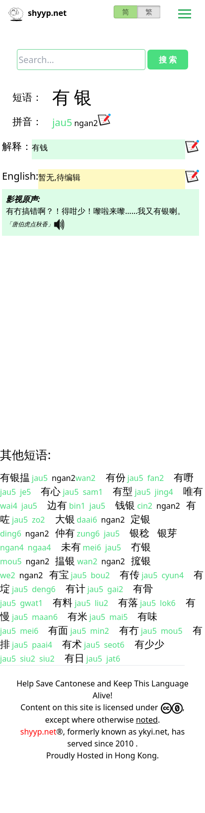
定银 (140, 519)
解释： (17, 146)
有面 (58, 630)
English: (20, 176)
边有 (57, 505)
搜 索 (168, 59)
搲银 (141, 560)
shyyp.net (38, 731)
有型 (123, 491)
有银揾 (15, 477)
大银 (65, 519)
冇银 (141, 546)
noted (147, 719)
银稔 (139, 533)
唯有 (193, 491)
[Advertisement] (93, 333)
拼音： (27, 121)
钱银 (125, 505)
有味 (147, 616)
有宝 (59, 574)
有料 (62, 602)
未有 (71, 546)
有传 (129, 574)
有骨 (143, 588)
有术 (72, 644)
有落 (128, 602)
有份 (116, 477)
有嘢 (184, 477)
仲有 (65, 533)
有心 (51, 491)
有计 (75, 588)
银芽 (167, 533)
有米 (77, 616)
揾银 (65, 560)
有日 (74, 658)
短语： (27, 97)
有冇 (129, 630)
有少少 (149, 644)
